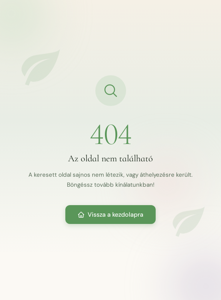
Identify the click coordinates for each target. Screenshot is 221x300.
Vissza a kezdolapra (110, 214)
